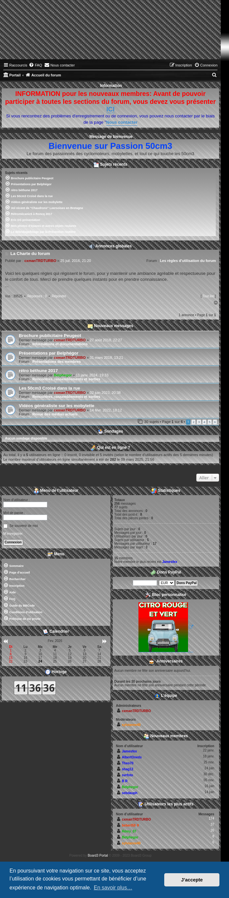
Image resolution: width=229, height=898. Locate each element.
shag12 (127, 769)
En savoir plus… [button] (113, 887)
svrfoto (127, 775)
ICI (110, 109)
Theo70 (128, 763)
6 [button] (215, 422)
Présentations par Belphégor (48, 353)
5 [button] (209, 422)
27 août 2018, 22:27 (106, 340)
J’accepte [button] (192, 879)
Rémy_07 (129, 831)
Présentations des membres (56, 361)
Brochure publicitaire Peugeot (50, 335)
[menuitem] (35, 65)
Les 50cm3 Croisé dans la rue (49, 388)
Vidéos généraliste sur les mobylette (56, 405)
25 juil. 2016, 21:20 (75, 261)
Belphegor (63, 375)
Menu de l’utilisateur (56, 490)
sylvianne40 (131, 725)
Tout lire (208, 296)
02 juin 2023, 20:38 (105, 393)
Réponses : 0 (37, 296)
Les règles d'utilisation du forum (188, 261)
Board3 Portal (98, 855)
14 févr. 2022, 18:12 (106, 410)
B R (125, 781)
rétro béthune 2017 (38, 370)
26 (212, 830)
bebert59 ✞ (130, 825)
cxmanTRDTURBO (40, 261)
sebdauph (129, 793)
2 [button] (193, 422)
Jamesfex (169, 562)
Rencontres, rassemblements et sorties (66, 379)
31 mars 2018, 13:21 (106, 358)
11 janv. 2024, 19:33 (92, 375)
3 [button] (199, 422)
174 (211, 818)
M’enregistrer (12, 533)
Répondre (59, 296)
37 (212, 824)
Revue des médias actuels (55, 414)
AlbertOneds (132, 757)
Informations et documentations (60, 344)
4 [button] (204, 422)
